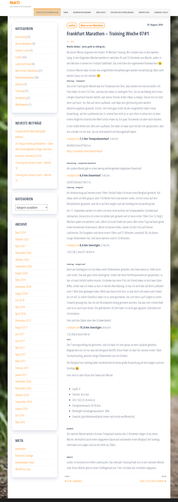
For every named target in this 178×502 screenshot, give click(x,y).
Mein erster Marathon (53, 4)
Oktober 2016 (22, 387)
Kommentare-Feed (24, 455)
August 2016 (21, 401)
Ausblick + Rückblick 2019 (28, 148)
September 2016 (23, 394)
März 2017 (20, 353)
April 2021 (20, 238)
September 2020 (23, 259)
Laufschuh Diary (23, 56)
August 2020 (21, 265)
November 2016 (23, 381)
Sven (72, 34)
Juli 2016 (19, 408)
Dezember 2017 (23, 313)
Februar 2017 (22, 360)
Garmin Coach (161, 4)
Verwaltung (21, 90)
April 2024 (20, 225)
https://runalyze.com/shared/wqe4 (84, 143)
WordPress (85, 496)
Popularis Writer (110, 496)
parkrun (19, 77)
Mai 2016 (20, 415)
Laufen (71, 18)
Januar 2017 (21, 367)
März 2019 (20, 272)
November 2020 (23, 245)
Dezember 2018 (23, 279)
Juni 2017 (20, 333)
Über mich (104, 4)
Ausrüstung (21, 29)
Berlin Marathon (23, 36)
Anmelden (20, 441)
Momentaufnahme (86, 4)
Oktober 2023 (22, 232)
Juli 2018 (19, 293)
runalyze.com (73, 131)
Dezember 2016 (23, 374)
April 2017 (20, 347)
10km (70, 4)
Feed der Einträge (24, 448)
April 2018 (20, 306)
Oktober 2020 (22, 252)
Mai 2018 (20, 299)
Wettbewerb (21, 97)
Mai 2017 (20, 340)
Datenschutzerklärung (124, 4)
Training (19, 83)
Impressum (145, 4)
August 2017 (21, 320)
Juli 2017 (19, 326)
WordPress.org (22, 461)
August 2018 (21, 286)
